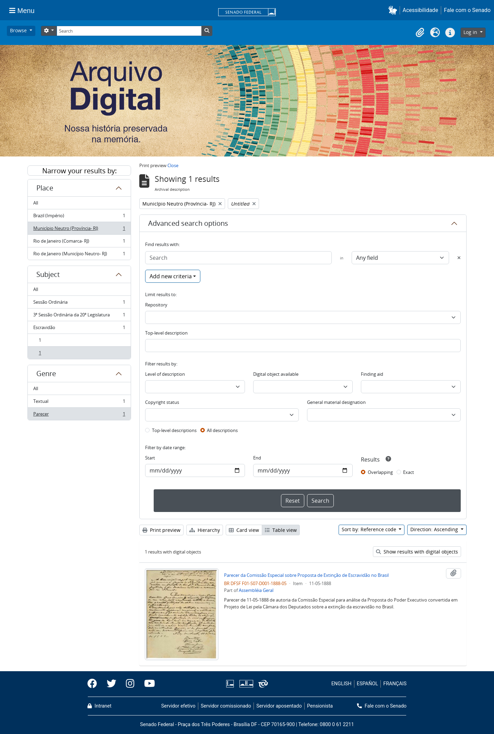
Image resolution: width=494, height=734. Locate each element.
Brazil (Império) (79, 217)
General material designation (336, 402)
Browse (19, 30)
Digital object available (275, 374)
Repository (156, 305)
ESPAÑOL (367, 684)
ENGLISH (341, 684)
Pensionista (320, 706)
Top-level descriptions (174, 430)
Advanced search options (188, 223)
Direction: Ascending (434, 529)
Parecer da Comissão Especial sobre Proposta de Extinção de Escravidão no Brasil (306, 575)
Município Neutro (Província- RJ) (79, 230)
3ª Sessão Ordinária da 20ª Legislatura (79, 316)
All (35, 203)
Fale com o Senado (467, 10)
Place (44, 188)
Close (172, 165)
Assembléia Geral (256, 590)
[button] (394, 10)
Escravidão (79, 329)
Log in (471, 32)
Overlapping (380, 472)
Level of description (165, 374)
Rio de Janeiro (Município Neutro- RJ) (79, 255)
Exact (408, 472)
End (257, 458)
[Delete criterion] (459, 257)
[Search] (129, 31)
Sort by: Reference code (370, 529)
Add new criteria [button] (171, 276)
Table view (281, 530)
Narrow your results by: (79, 170)
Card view (244, 530)
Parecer (79, 415)
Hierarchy (204, 530)
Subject (48, 274)
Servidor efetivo (178, 706)
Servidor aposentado (279, 706)
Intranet (99, 706)
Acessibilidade (420, 10)
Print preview (161, 530)
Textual (79, 403)
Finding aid (372, 374)
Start (150, 458)
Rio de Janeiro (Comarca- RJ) (79, 242)
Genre (46, 373)
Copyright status (162, 402)
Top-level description (166, 333)
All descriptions (222, 430)
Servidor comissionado (226, 706)
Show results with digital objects (417, 551)
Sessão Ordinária (79, 303)
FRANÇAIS (395, 684)
